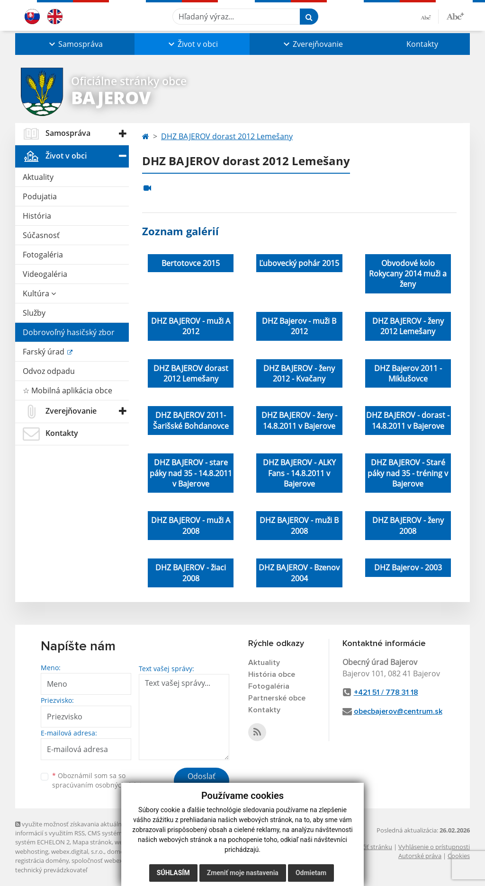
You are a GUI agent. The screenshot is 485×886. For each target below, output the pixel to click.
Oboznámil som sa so (100, 780)
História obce (271, 674)
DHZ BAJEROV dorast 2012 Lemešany (227, 136)
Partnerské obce (276, 698)
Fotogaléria (43, 254)
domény (118, 851)
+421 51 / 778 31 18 (386, 692)
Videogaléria (45, 274)
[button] (75, 44)
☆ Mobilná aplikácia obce (67, 390)
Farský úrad (44, 351)
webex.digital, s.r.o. (77, 851)
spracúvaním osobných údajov (100, 784)
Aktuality (38, 177)
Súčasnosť (41, 235)
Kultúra (39, 293)
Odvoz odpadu (49, 371)
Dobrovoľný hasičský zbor (69, 332)
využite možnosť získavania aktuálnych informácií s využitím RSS (73, 828)
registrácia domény (42, 860)
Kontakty (422, 44)
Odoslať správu (202, 782)
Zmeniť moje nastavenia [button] (242, 873)
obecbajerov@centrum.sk (398, 711)
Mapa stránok (92, 842)
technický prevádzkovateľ (51, 870)
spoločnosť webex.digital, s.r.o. (114, 860)
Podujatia (40, 196)
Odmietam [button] (311, 873)
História (37, 216)
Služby (34, 313)
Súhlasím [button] (173, 873)
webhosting (31, 851)
